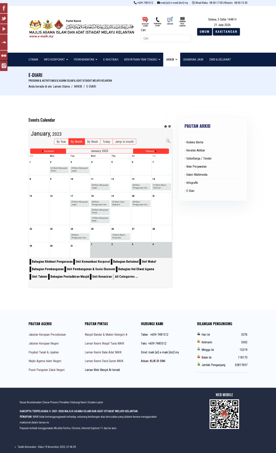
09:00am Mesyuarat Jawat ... (80, 169)
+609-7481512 (145, 3)
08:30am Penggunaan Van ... (141, 203)
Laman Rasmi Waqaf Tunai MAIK (104, 343)
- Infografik (191, 183)
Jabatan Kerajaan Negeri (44, 343)
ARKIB (170, 59)
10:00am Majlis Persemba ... (118, 236)
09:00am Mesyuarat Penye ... (100, 211)
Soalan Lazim (95, 402)
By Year (61, 142)
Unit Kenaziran (102, 276)
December (49, 151)
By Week (92, 142)
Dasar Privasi (50, 402)
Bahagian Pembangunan (48, 269)
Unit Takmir (39, 276)
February (150, 151)
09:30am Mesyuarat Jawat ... (80, 203)
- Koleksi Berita (194, 142)
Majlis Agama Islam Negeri (45, 361)
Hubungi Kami (78, 402)
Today (106, 142)
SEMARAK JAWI (193, 59)
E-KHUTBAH (110, 59)
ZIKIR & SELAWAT (220, 59)
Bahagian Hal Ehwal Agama (136, 269)
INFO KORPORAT (54, 59)
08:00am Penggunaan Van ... (141, 186)
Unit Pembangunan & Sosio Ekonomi (91, 269)
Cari (143, 30)
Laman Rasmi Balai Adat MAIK (103, 352)
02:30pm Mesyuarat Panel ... (59, 169)
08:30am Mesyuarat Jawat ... (100, 186)
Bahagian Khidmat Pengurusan (52, 261)
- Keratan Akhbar (195, 150)
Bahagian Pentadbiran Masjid (69, 276)
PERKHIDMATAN (84, 59)
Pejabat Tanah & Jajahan (44, 352)
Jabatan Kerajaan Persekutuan (47, 334)
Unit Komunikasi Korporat (93, 261)
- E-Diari (189, 191)
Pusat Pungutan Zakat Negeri (47, 370)
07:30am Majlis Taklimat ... (159, 186)
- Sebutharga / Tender (198, 158)
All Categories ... (126, 276)
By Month (76, 142)
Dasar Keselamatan (30, 402)
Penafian (64, 402)
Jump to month (124, 142)
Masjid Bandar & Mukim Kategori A (106, 334)
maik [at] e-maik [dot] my (174, 3)
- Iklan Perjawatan (196, 166)
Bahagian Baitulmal (126, 261)
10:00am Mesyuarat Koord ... (100, 219)
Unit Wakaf (149, 261)
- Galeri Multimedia (196, 175)
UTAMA (33, 59)
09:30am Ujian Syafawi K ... (118, 203)
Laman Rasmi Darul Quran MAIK (104, 361)
